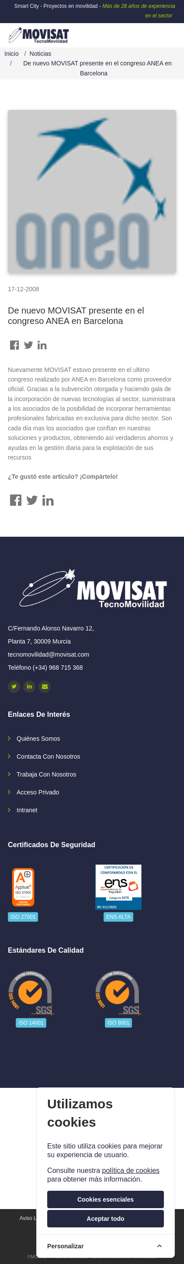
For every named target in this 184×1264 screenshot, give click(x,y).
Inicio (11, 53)
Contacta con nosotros (48, 756)
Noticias (41, 53)
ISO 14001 (30, 1023)
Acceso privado (38, 792)
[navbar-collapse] (160, 31)
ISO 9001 (119, 1023)
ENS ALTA (118, 917)
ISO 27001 (22, 917)
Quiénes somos (38, 738)
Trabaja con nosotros (46, 774)
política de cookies (131, 1170)
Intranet (27, 810)
